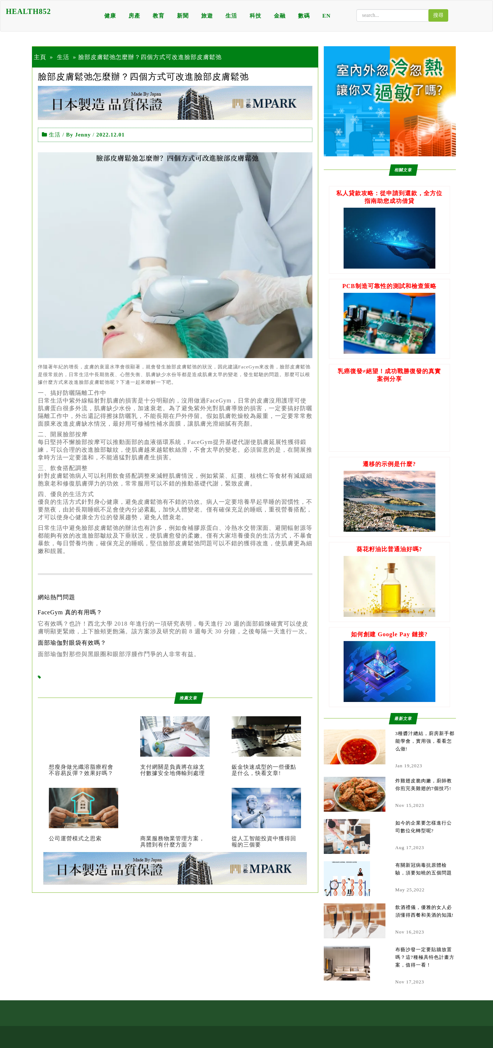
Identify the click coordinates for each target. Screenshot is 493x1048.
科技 (255, 16)
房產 (134, 16)
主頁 (40, 57)
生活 (231, 16)
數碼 (304, 16)
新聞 (183, 16)
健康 (110, 16)
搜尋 (438, 15)
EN (326, 16)
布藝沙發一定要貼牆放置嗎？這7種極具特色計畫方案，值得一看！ (425, 957)
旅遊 (207, 16)
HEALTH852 (28, 11)
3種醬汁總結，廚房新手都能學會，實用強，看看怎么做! (425, 741)
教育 (158, 16)
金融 (280, 16)
